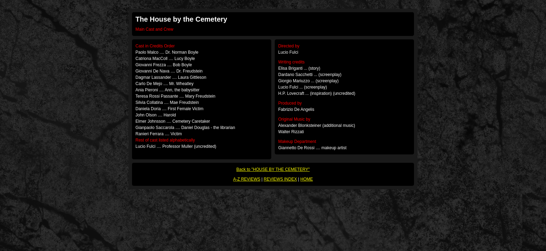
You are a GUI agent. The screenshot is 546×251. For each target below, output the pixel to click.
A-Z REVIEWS (246, 179)
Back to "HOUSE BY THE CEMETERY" (273, 169)
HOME (306, 179)
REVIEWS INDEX (280, 179)
